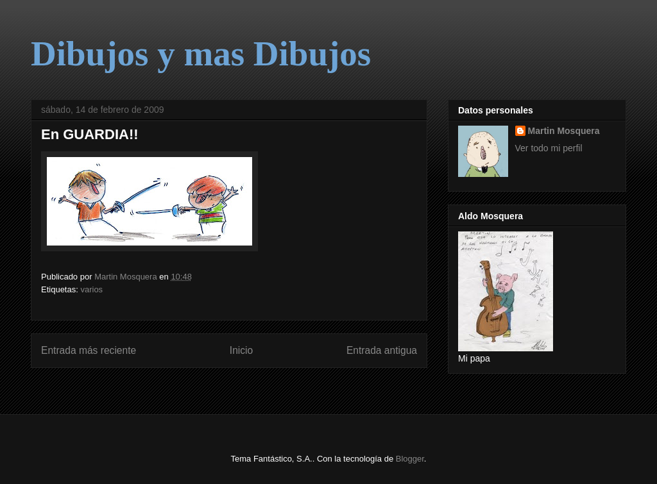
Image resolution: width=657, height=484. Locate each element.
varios (91, 289)
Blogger (410, 458)
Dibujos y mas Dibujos (201, 53)
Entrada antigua (381, 350)
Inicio (241, 350)
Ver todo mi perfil (549, 148)
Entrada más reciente (88, 350)
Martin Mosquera (564, 131)
